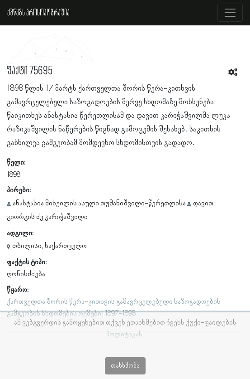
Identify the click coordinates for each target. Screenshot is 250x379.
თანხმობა (125, 365)
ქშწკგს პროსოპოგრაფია (38, 12)
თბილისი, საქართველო (49, 246)
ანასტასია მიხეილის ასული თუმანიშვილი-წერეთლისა (99, 203)
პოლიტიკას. (125, 334)
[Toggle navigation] (230, 13)
